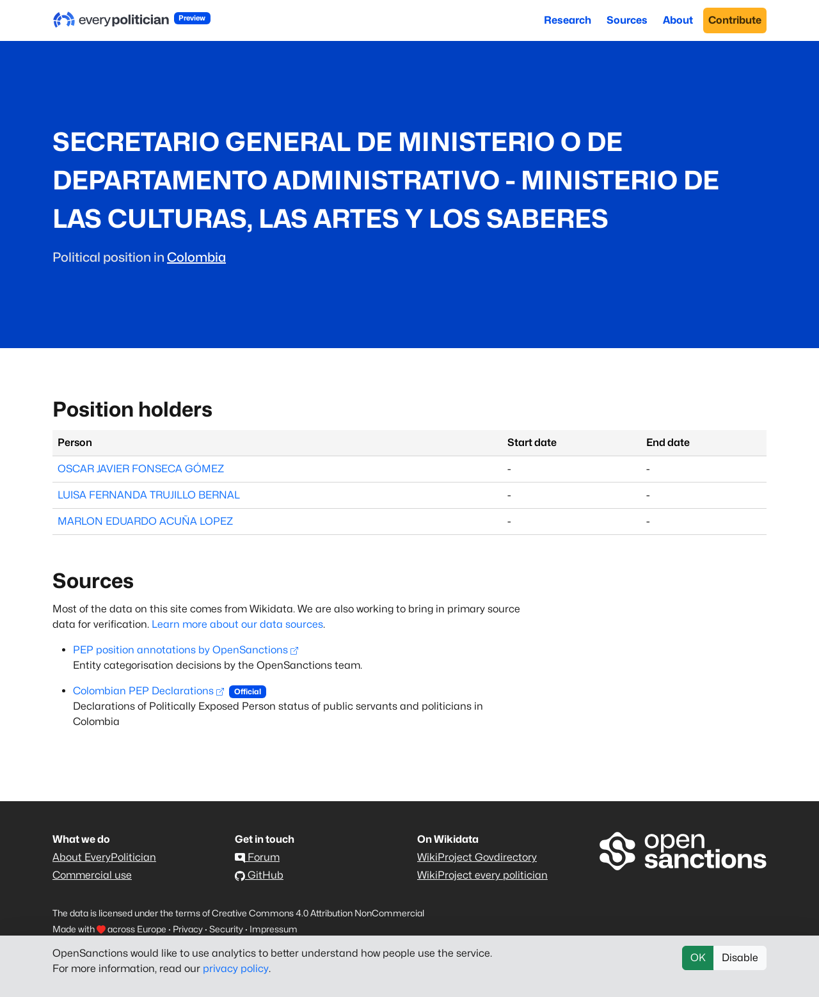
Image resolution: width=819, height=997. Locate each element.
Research (567, 20)
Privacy (188, 928)
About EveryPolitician (104, 857)
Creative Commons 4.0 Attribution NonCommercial (318, 912)
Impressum (274, 928)
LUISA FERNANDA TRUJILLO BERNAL (149, 495)
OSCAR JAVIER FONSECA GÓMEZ (141, 469)
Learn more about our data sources (237, 624)
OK (698, 958)
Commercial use (92, 875)
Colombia (196, 257)
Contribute (734, 20)
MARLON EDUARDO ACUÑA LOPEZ (145, 521)
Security (226, 928)
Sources (627, 20)
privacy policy (236, 968)
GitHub (259, 875)
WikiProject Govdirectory (477, 857)
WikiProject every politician (482, 875)
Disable (740, 958)
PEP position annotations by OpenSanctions (185, 650)
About (678, 20)
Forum (257, 857)
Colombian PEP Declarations (148, 691)
